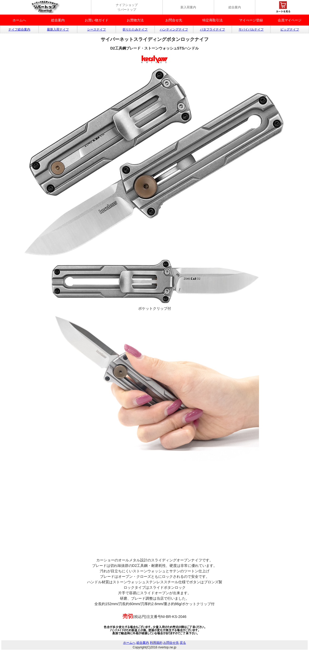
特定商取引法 (212, 20)
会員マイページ (289, 20)
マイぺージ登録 (251, 20)
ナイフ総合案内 (19, 29)
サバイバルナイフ (251, 29)
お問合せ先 (173, 20)
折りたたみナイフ (135, 29)
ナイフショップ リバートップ (127, 7)
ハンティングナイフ (174, 29)
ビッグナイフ (289, 29)
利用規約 (156, 642)
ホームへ (19, 20)
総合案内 (234, 7)
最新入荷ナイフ (58, 29)
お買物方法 (135, 20)
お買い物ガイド (96, 20)
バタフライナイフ (212, 29)
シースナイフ (96, 29)
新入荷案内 (188, 7)
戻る (183, 642)
